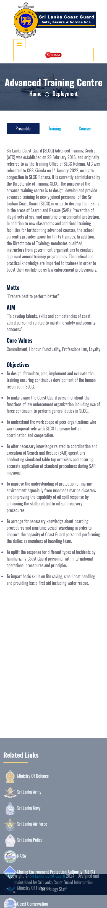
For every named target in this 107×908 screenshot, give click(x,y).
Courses (85, 128)
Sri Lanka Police (23, 899)
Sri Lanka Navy (21, 867)
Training (54, 128)
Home (35, 93)
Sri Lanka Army (22, 851)
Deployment (65, 93)
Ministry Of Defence (26, 835)
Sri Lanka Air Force (25, 883)
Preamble (22, 128)
